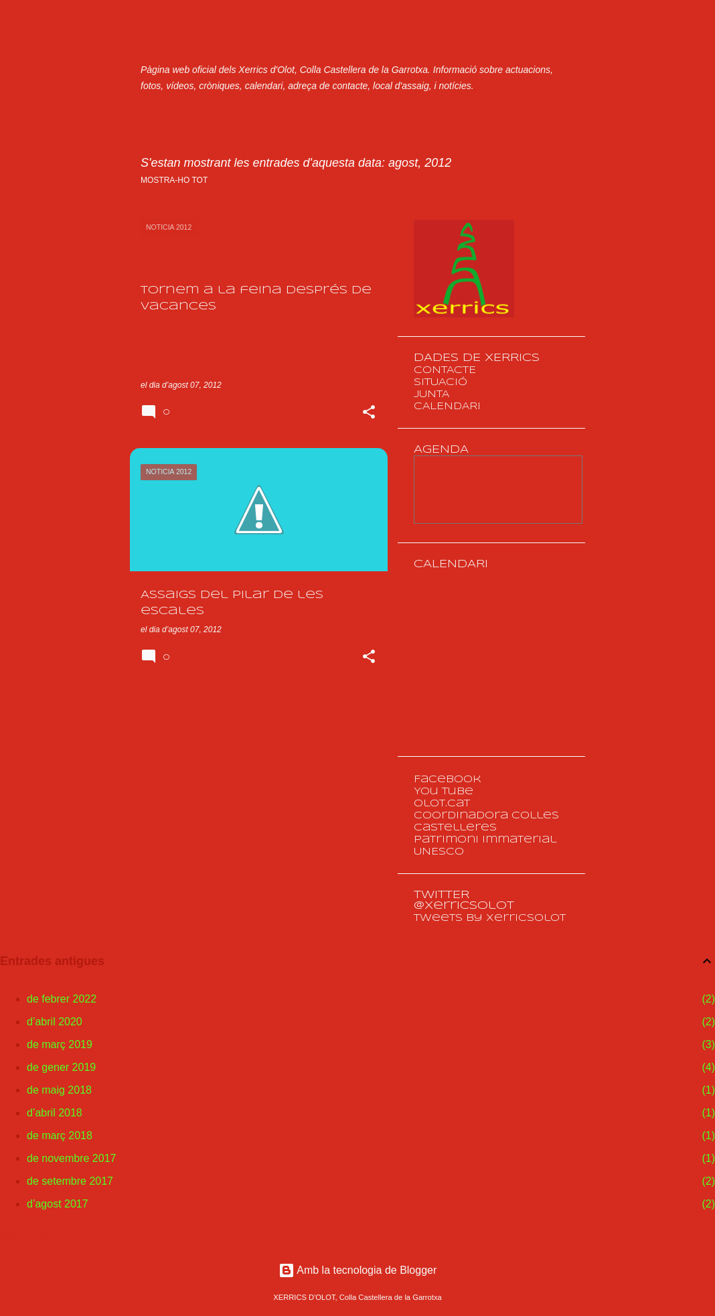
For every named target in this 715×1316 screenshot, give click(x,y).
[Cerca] (577, 43)
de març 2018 (59, 1135)
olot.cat (442, 803)
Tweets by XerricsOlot (490, 918)
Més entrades (259, 721)
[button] (369, 413)
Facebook (447, 779)
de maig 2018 (59, 1090)
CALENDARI (447, 406)
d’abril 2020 (54, 1021)
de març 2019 (59, 1044)
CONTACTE (445, 370)
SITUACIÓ (440, 382)
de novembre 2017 (71, 1158)
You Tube (443, 791)
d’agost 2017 (57, 1204)
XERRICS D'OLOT (273, 38)
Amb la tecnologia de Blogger (358, 1270)
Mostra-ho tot (174, 180)
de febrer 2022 (61, 999)
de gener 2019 (61, 1067)
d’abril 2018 (54, 1112)
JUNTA (431, 394)
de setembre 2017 (70, 1181)
